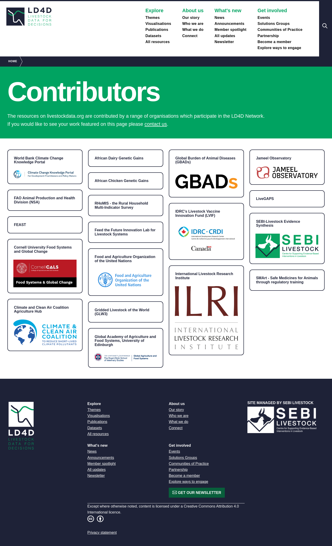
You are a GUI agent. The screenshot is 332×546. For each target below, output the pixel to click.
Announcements (230, 24)
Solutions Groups (274, 24)
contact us (156, 124)
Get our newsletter (199, 493)
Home (12, 61)
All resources (157, 42)
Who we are (192, 24)
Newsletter (224, 42)
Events (264, 18)
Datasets (153, 36)
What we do (192, 30)
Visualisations (158, 24)
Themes (152, 18)
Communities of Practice (280, 30)
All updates (225, 36)
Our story (190, 18)
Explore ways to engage (279, 48)
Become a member (274, 42)
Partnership (268, 36)
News (220, 18)
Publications (156, 30)
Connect (189, 36)
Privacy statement (102, 532)
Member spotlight (230, 30)
